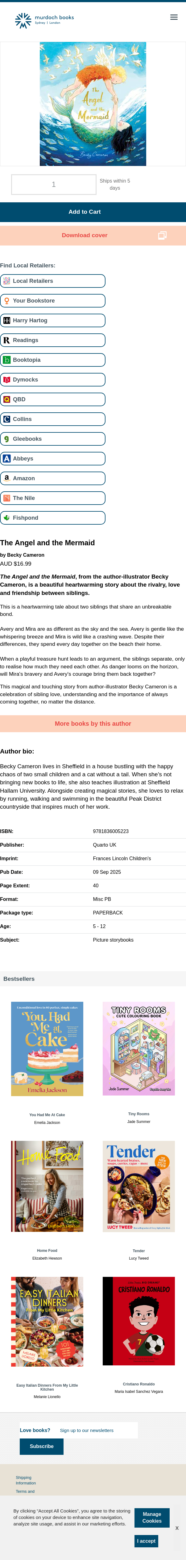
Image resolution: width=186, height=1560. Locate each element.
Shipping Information (26, 1480)
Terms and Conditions (25, 1494)
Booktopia (26, 360)
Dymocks (25, 379)
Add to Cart (84, 211)
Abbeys (23, 458)
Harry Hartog (30, 320)
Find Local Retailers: (28, 265)
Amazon (24, 478)
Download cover (84, 235)
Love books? (35, 1430)
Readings (25, 340)
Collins (22, 419)
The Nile (24, 498)
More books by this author (93, 723)
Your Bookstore (34, 300)
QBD (19, 399)
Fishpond (25, 517)
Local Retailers (33, 281)
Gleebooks (27, 438)
